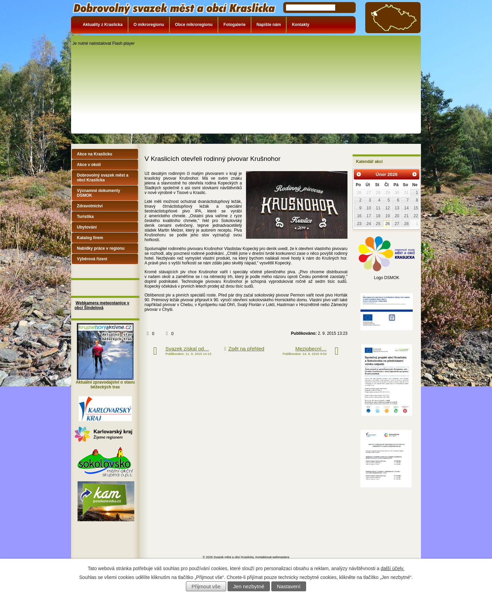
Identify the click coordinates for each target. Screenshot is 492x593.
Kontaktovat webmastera (272, 557)
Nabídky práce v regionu (100, 248)
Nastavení (288, 586)
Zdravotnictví (89, 206)
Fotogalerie (234, 24)
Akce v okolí (89, 164)
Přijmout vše (206, 586)
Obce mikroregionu (194, 24)
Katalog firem (90, 237)
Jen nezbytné (248, 586)
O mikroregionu (149, 24)
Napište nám (269, 24)
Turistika (85, 216)
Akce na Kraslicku (94, 154)
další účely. (392, 568)
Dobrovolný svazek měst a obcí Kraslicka (102, 177)
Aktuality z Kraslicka (103, 24)
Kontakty (300, 24)
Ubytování (87, 227)
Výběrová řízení (92, 259)
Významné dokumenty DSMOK (98, 193)
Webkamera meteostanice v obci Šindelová (101, 305)
